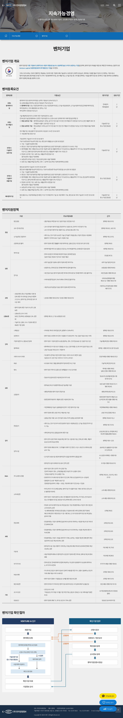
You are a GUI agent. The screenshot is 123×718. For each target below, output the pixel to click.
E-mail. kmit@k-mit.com (98, 711)
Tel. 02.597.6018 (72, 711)
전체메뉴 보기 (119, 5)
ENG (107, 5)
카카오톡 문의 (108, 696)
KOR (102, 5)
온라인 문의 (107, 702)
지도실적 (107, 709)
